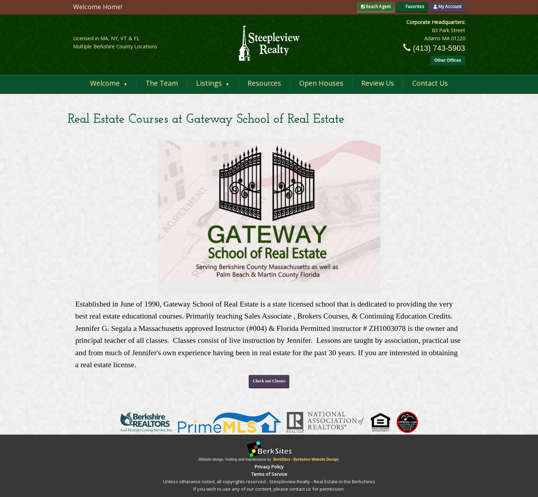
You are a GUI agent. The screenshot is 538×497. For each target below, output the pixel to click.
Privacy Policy (269, 466)
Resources (264, 83)
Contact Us (430, 83)
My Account (447, 7)
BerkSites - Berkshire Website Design (306, 459)
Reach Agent (376, 7)
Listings (213, 83)
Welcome (109, 83)
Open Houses (321, 83)
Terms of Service (269, 474)
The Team (162, 83)
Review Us (377, 83)
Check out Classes (269, 380)
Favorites (412, 7)
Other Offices (447, 60)
